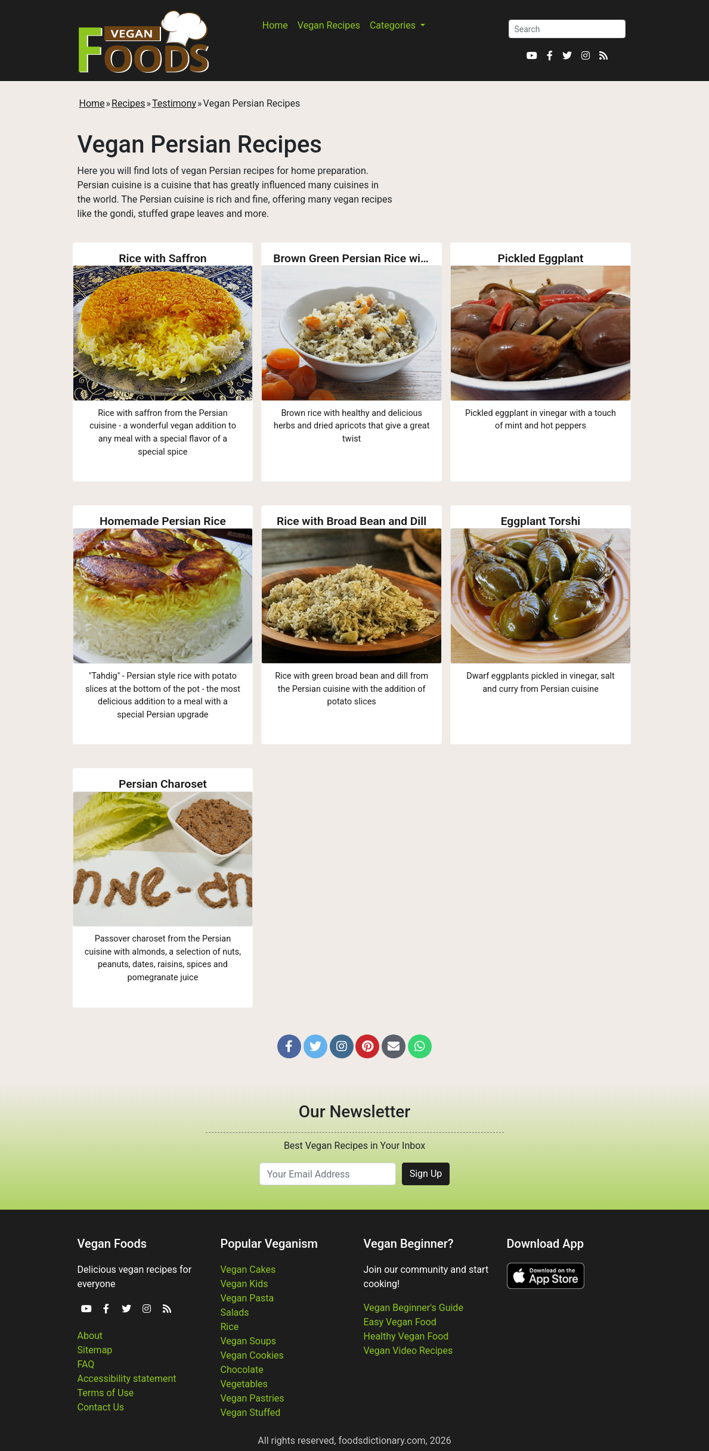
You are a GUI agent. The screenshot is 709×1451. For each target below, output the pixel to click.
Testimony (174, 103)
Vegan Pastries (252, 1398)
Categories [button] (394, 25)
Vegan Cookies (252, 1355)
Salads (235, 1312)
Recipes (128, 103)
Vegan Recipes (329, 25)
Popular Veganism (269, 1243)
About (90, 1335)
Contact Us (101, 1407)
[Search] (567, 29)
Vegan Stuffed (251, 1412)
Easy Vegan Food (400, 1322)
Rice (230, 1326)
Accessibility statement (127, 1378)
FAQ (86, 1364)
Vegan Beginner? (409, 1243)
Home (275, 25)
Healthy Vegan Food (406, 1336)
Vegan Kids (244, 1284)
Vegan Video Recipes (408, 1350)
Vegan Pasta (247, 1298)
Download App (545, 1243)
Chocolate (242, 1369)
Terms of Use (106, 1393)
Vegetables (244, 1384)
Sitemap (95, 1350)
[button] (289, 1046)
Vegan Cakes (248, 1269)
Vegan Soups (249, 1341)
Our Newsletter (354, 1111)
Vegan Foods (112, 1243)
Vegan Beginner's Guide (413, 1307)
